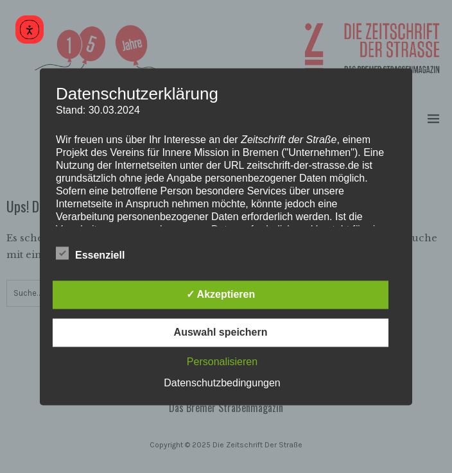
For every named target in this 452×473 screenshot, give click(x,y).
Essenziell (90, 253)
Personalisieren (222, 361)
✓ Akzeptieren (221, 294)
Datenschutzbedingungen (222, 382)
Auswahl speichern (221, 332)
